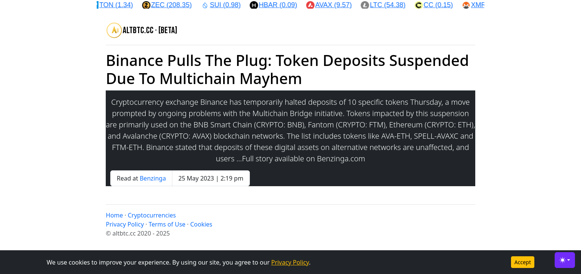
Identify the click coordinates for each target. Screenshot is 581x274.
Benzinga (153, 178)
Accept (522, 262)
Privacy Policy (290, 262)
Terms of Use (167, 224)
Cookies (201, 224)
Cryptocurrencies (152, 215)
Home (114, 215)
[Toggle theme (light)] (565, 260)
